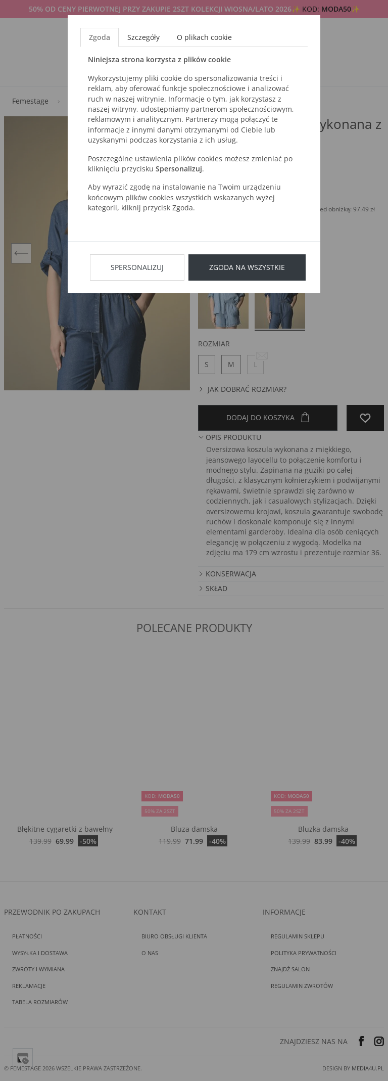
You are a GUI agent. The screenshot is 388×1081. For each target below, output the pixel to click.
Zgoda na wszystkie (247, 267)
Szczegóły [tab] (143, 37)
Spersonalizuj (137, 267)
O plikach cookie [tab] (204, 37)
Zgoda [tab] (99, 37)
